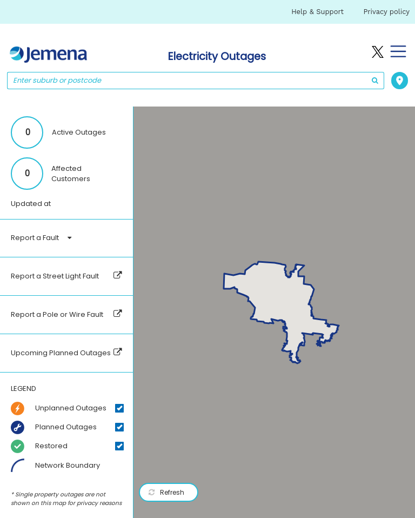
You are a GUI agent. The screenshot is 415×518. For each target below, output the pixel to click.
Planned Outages (66, 427)
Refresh (166, 492)
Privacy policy (386, 12)
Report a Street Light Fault (55, 276)
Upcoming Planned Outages (61, 353)
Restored (51, 446)
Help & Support (317, 12)
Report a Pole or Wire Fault (57, 314)
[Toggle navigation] (396, 52)
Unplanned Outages (70, 408)
